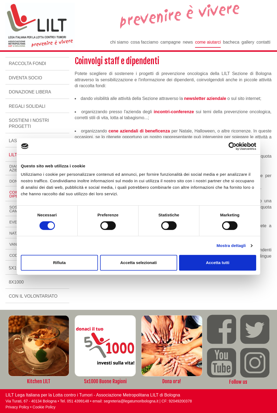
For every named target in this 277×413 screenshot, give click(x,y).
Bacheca (231, 42)
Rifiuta (59, 262)
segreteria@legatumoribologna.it (131, 401)
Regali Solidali (27, 106)
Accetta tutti (217, 262)
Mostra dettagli (231, 245)
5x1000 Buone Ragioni (105, 381)
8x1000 (16, 282)
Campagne (170, 42)
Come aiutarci (208, 42)
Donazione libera (30, 92)
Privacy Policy (17, 407)
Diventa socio (25, 78)
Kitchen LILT (38, 381)
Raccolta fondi (27, 63)
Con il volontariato (33, 296)
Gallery (248, 42)
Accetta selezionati (138, 262)
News (188, 42)
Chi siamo (119, 42)
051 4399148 (78, 401)
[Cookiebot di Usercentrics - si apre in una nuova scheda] (232, 146)
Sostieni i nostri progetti (29, 123)
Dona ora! (171, 381)
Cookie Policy (43, 407)
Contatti (263, 42)
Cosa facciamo (144, 42)
